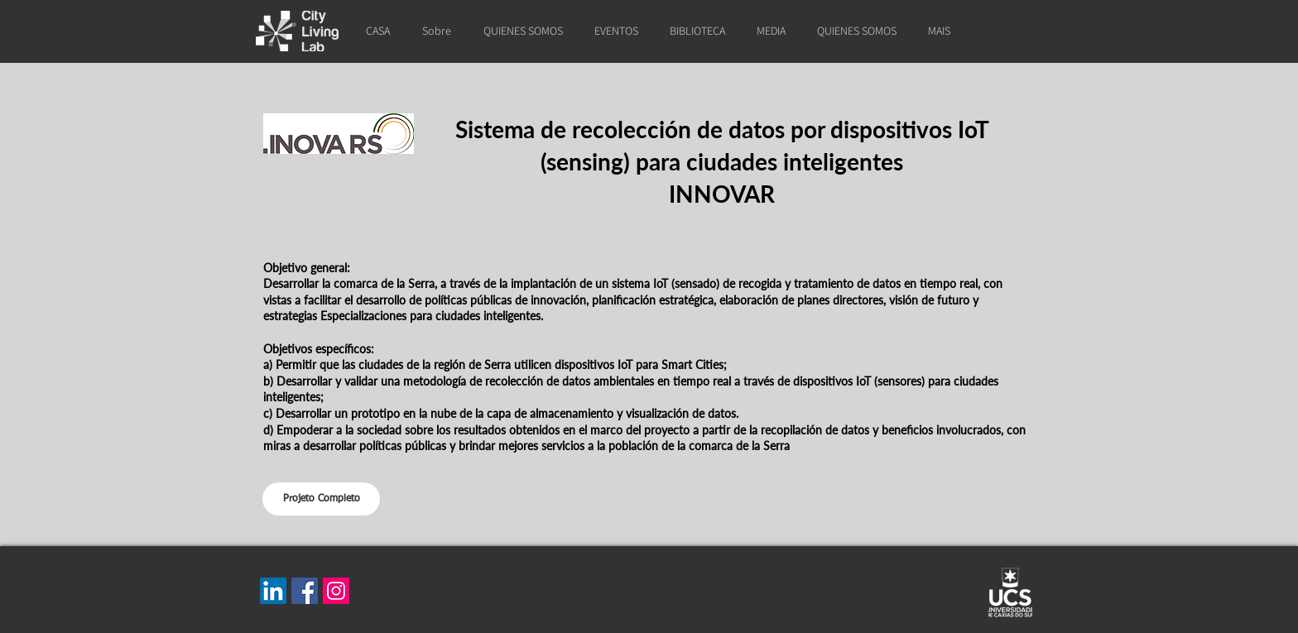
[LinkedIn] (273, 591)
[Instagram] (336, 591)
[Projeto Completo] (321, 499)
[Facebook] (304, 591)
